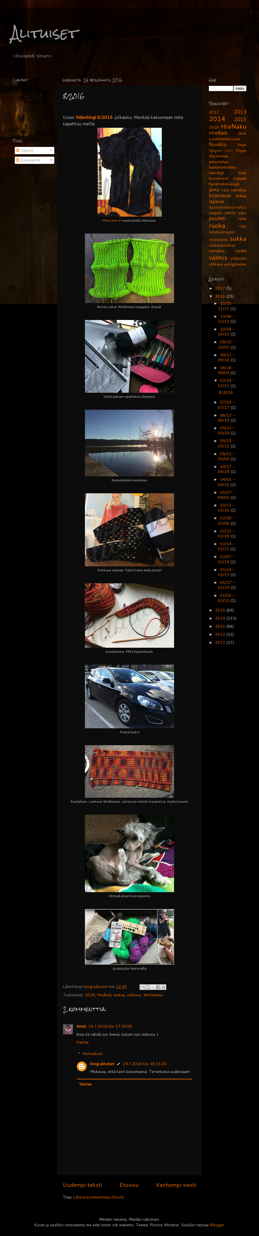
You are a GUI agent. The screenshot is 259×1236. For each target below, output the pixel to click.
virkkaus (134, 995)
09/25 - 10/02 (226, 344)
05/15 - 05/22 (226, 443)
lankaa (119, 995)
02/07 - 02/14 (226, 559)
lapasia (216, 201)
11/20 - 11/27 (226, 305)
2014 (217, 118)
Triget (240, 150)
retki (242, 218)
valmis (218, 257)
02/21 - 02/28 (226, 533)
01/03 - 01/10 (226, 597)
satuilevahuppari (222, 231)
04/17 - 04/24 (226, 469)
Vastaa (82, 1042)
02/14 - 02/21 (226, 546)
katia (225, 189)
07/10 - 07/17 (226, 404)
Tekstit (24, 150)
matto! (240, 207)
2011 (220, 642)
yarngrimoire (235, 264)
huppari (239, 178)
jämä (214, 189)
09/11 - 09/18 (226, 357)
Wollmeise (153, 995)
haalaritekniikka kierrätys (222, 170)
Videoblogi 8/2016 (94, 117)
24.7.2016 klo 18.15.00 (145, 1064)
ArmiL (81, 1026)
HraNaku (233, 126)
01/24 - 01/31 (226, 572)
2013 (240, 111)
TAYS (229, 150)
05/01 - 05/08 (226, 456)
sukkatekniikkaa (222, 245)
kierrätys (238, 190)
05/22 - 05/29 (226, 430)
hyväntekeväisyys (224, 184)
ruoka (217, 225)
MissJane (109, 220)
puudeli (217, 218)
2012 (214, 112)
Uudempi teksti (82, 1185)
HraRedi (104, 995)
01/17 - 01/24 (226, 584)
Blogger (217, 1225)
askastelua (218, 161)
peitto (230, 213)
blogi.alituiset (96, 986)
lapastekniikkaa (221, 207)
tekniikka (216, 251)
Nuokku (218, 144)
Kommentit (28, 160)
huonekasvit (219, 178)
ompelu (215, 213)
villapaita (238, 258)
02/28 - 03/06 (226, 520)
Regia (241, 144)
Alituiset (44, 33)
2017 (220, 288)
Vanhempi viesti (176, 1185)
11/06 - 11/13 (226, 318)
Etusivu (129, 1185)
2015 (240, 119)
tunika (241, 251)
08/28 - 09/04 (226, 370)
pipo (242, 213)
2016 (90, 995)
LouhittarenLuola (224, 139)
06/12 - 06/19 (226, 417)
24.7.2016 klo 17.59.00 (110, 1026)
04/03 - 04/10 (226, 481)
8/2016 (226, 392)
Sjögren (215, 150)
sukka (238, 238)
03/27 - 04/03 (226, 494)
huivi (242, 173)
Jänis (242, 133)
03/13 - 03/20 (226, 507)
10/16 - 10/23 (226, 331)
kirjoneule (220, 195)
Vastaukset (92, 1053)
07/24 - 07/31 (226, 382)
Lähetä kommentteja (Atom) (98, 1197)
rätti (243, 226)
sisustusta (218, 239)
